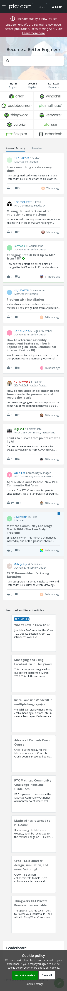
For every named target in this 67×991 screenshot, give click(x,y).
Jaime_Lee (19, 473)
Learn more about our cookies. (42, 967)
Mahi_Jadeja (21, 564)
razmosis (19, 246)
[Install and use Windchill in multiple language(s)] (33, 713)
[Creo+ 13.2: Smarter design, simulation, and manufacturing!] (33, 874)
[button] (33, 983)
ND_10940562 (22, 381)
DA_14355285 (22, 331)
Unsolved (37, 148)
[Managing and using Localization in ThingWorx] (33, 673)
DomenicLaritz (22, 202)
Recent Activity (15, 148)
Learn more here (33, 33)
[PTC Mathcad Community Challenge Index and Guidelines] (33, 794)
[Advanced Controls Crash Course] (33, 753)
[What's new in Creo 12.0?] (33, 633)
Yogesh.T (19, 429)
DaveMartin (20, 517)
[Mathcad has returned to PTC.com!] (33, 834)
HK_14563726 (21, 290)
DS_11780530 (21, 158)
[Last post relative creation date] (53, 188)
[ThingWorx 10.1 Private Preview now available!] (33, 914)
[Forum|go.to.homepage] (17, 7)
